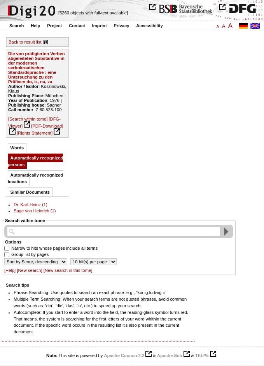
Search (16, 25)
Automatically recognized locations (35, 178)
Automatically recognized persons (35, 161)
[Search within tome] (27, 119)
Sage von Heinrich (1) (35, 210)
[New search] (29, 270)
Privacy (121, 25)
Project (54, 25)
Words (17, 147)
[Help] (10, 270)
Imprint (99, 25)
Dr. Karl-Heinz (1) (30, 204)
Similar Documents (30, 192)
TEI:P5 (202, 355)
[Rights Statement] (34, 133)
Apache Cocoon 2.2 (124, 355)
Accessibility (149, 25)
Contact (77, 25)
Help (35, 25)
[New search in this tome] (68, 270)
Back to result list (25, 42)
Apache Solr (169, 355)
